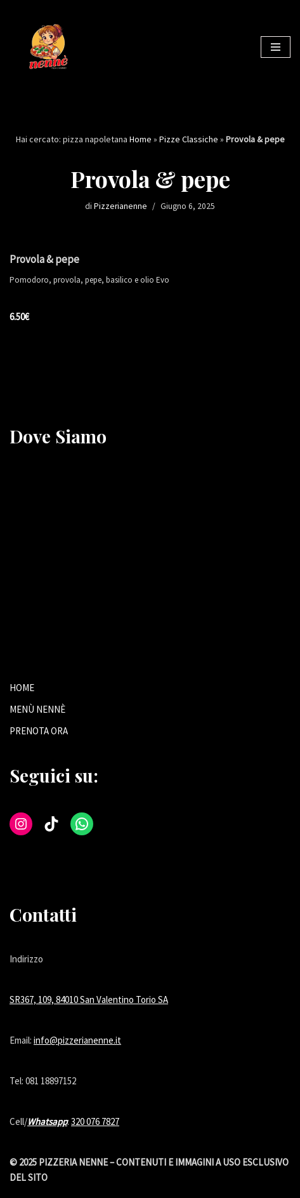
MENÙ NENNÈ (37, 709)
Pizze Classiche (188, 139)
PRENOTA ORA (39, 731)
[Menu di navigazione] (275, 47)
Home (140, 139)
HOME (22, 688)
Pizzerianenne (120, 206)
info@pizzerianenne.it (77, 1040)
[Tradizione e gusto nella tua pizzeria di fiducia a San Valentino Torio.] (48, 47)
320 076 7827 (95, 1121)
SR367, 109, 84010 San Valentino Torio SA (89, 999)
